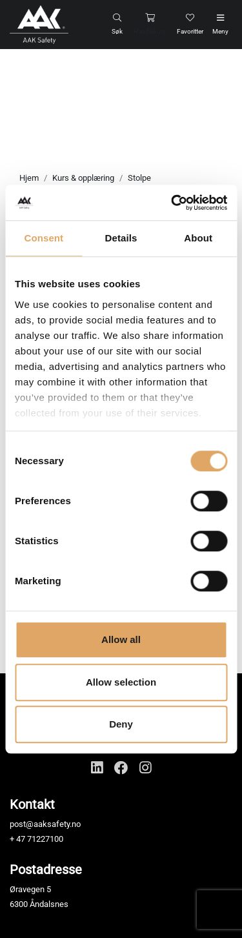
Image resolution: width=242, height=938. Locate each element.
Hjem (29, 178)
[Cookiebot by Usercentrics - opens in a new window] (172, 202)
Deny (121, 724)
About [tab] (198, 237)
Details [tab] (121, 237)
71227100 (45, 839)
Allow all (121, 639)
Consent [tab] (43, 237)
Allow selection (121, 682)
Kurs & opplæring (83, 178)
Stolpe (139, 178)
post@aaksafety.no (45, 824)
